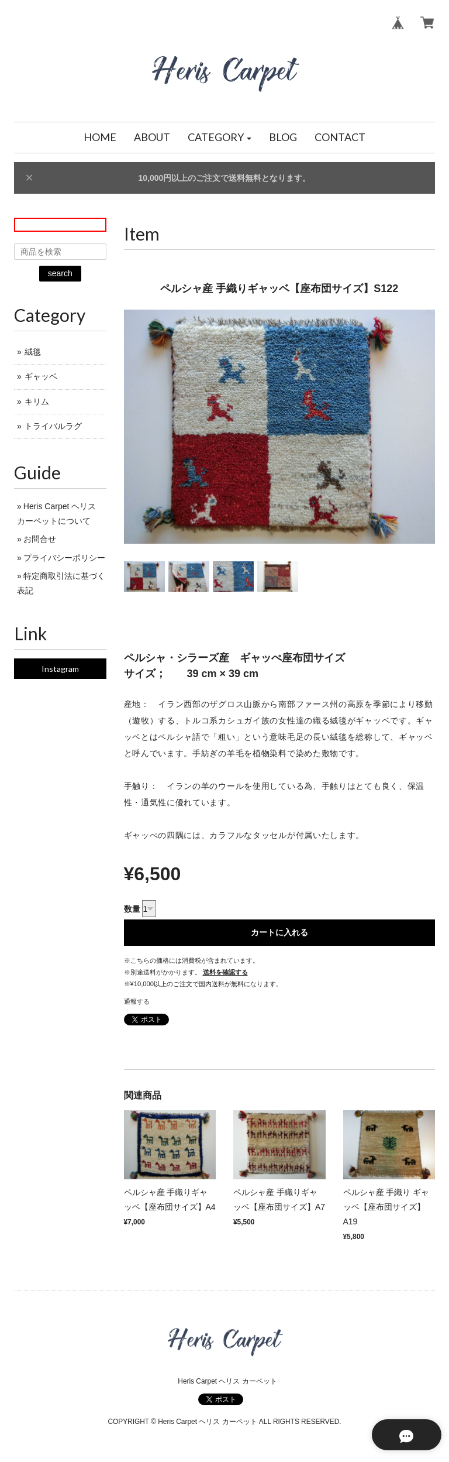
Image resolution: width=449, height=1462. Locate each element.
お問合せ (39, 539)
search (60, 273)
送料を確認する (225, 972)
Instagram (60, 669)
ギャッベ (41, 376)
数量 (132, 909)
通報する (137, 1001)
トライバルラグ (53, 426)
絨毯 (33, 351)
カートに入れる (279, 932)
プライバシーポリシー (64, 557)
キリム (37, 401)
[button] (220, 137)
